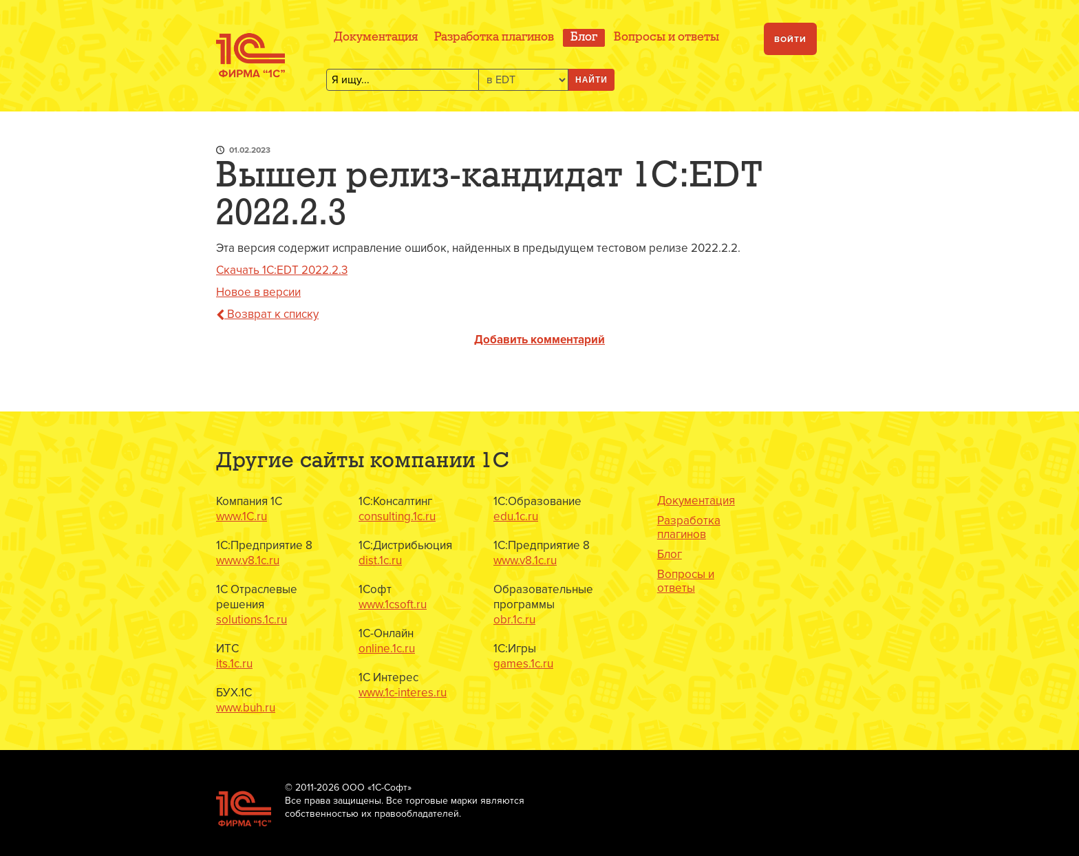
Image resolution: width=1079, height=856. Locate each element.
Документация (376, 37)
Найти (591, 80)
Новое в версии (258, 292)
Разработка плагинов (494, 37)
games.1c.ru (523, 663)
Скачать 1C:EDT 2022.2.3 (282, 270)
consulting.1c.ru (397, 516)
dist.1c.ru (380, 560)
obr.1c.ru (514, 619)
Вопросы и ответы (666, 37)
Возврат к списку (267, 314)
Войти (790, 39)
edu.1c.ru (515, 516)
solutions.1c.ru (251, 619)
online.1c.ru (387, 648)
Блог (583, 37)
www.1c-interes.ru (403, 692)
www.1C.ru (241, 516)
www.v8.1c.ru (247, 560)
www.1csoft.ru (393, 604)
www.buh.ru (245, 707)
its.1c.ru (234, 663)
